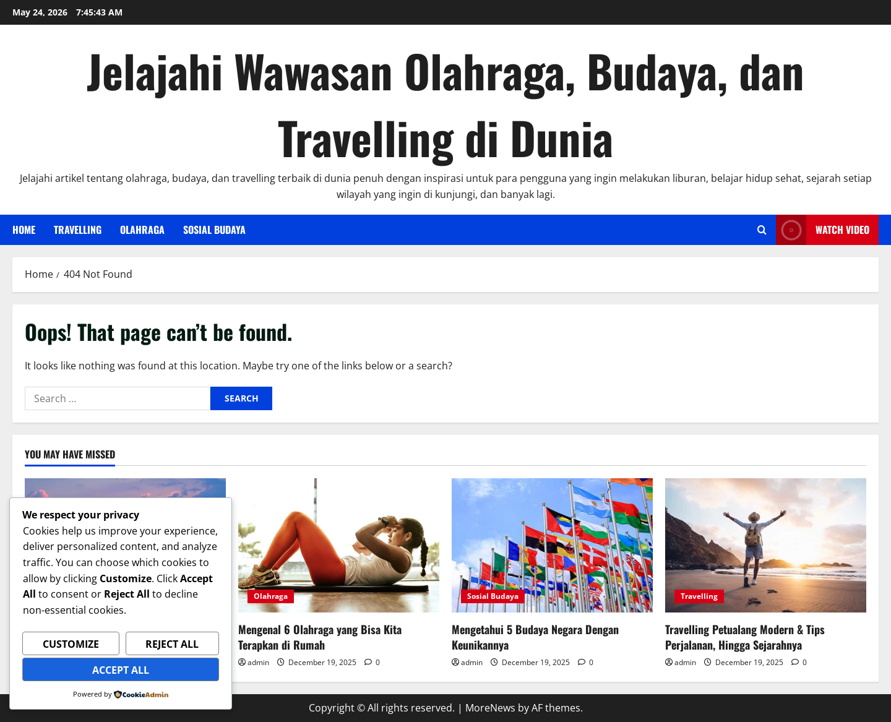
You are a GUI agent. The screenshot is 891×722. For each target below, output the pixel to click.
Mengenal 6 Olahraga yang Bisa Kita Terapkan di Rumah (320, 637)
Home (23, 229)
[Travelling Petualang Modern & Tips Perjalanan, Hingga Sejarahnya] (765, 545)
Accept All (120, 670)
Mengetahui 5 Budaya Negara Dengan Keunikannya (535, 637)
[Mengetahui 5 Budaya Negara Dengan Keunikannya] (552, 545)
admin (258, 662)
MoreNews (490, 708)
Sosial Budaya (214, 229)
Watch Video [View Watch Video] (822, 230)
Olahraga (142, 229)
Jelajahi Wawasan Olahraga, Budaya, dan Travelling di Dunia (445, 103)
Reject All (172, 644)
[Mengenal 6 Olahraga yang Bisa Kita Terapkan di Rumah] (338, 545)
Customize (71, 644)
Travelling (77, 229)
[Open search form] (762, 230)
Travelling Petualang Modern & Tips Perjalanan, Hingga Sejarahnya (745, 637)
